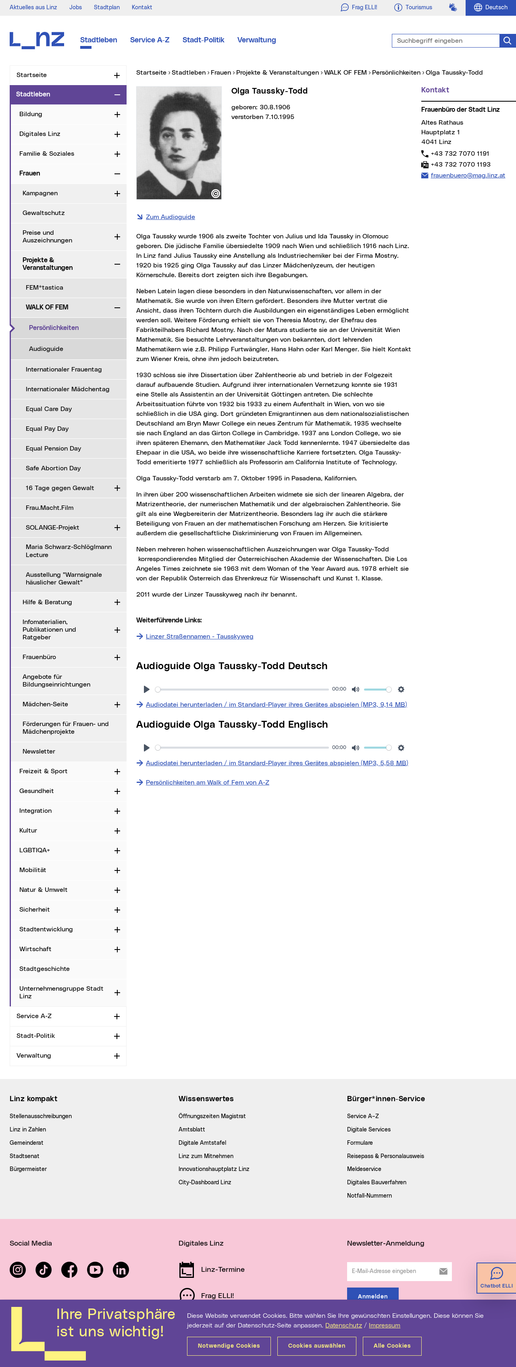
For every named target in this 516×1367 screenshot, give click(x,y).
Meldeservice (364, 1169)
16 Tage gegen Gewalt (60, 488)
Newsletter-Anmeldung (385, 1243)
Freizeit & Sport (43, 771)
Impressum (384, 1325)
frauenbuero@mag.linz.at (468, 175)
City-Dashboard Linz (205, 1182)
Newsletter (39, 751)
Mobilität (32, 870)
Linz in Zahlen (28, 1130)
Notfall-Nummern (369, 1196)
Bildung (30, 114)
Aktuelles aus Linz (33, 7)
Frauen (29, 173)
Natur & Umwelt (43, 890)
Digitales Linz (39, 134)
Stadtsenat (25, 1156)
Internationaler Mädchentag (68, 389)
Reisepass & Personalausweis (385, 1156)
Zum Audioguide (170, 217)
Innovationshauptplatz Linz (214, 1169)
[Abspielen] (146, 689)
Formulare (360, 1143)
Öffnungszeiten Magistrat (212, 1116)
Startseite (32, 75)
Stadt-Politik (204, 40)
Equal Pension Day (53, 448)
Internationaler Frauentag (64, 369)
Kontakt (142, 7)
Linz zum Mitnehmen (206, 1156)
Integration (35, 811)
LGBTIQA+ (34, 850)
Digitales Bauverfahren (376, 1182)
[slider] (242, 689)
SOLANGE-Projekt (52, 527)
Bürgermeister (28, 1169)
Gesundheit (36, 791)
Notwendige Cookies (229, 1346)
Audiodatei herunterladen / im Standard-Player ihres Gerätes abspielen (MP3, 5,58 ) (277, 762)
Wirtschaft (35, 949)
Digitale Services (369, 1130)
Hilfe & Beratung (47, 602)
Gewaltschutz (44, 213)
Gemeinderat (27, 1143)
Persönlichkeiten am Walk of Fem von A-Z (207, 782)
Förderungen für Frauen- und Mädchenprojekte (66, 728)
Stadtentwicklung (46, 929)
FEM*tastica (44, 287)
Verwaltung (256, 40)
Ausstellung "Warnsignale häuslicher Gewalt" (64, 579)
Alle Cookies (392, 1346)
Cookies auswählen (316, 1346)
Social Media (31, 1243)
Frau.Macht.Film (49, 508)
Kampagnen (40, 193)
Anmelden (373, 1297)
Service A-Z (150, 40)
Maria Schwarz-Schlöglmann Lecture (69, 551)
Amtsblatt (192, 1130)
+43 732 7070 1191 (460, 153)
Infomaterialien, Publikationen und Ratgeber (49, 630)
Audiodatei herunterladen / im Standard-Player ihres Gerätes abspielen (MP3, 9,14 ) (276, 704)
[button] (215, 193)
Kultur (28, 830)
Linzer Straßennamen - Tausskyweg (200, 636)
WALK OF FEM (47, 307)
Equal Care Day (49, 409)
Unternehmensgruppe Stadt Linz (61, 992)
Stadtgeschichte (44, 969)
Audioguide (46, 349)
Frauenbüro (39, 657)
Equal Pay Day (47, 429)
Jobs (75, 7)
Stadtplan (107, 7)
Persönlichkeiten (78, 327)
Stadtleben (98, 40)
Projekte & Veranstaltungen (48, 264)
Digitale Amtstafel (202, 1143)
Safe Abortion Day (53, 468)
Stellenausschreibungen (41, 1116)
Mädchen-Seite (45, 704)
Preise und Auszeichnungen (47, 237)
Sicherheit (34, 909)
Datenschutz (343, 1325)
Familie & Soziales (46, 153)
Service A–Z (363, 1116)
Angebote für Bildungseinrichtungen (56, 681)
